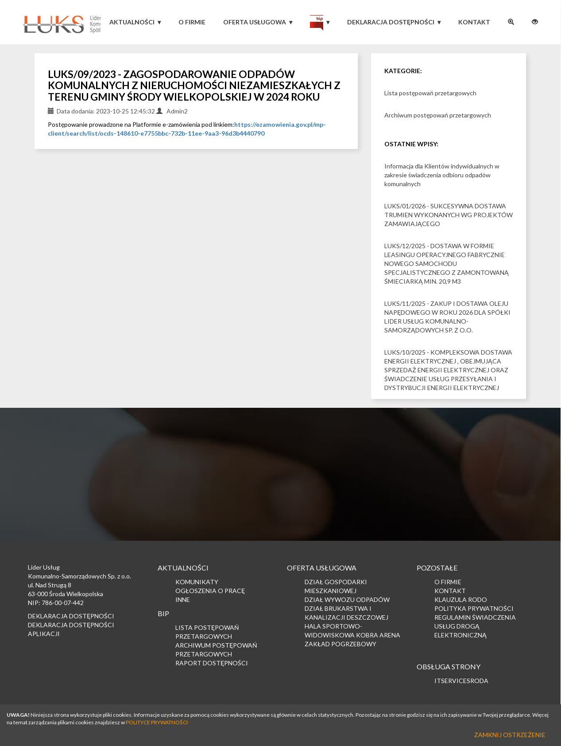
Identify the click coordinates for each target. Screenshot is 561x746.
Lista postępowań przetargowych (430, 93)
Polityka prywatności (474, 608)
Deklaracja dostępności (390, 22)
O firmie (191, 22)
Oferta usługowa (254, 22)
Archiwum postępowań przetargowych (437, 115)
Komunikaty (196, 582)
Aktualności (132, 22)
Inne (182, 599)
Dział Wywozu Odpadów (347, 599)
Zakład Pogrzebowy (340, 644)
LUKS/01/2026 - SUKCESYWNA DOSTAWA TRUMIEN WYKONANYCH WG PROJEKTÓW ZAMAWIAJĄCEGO (448, 214)
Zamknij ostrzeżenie (510, 734)
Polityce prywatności (157, 722)
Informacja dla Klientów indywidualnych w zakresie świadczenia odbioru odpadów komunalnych (441, 174)
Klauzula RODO (460, 599)
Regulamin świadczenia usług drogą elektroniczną (475, 626)
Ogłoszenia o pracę (210, 590)
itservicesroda (461, 680)
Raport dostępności (211, 663)
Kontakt (474, 22)
